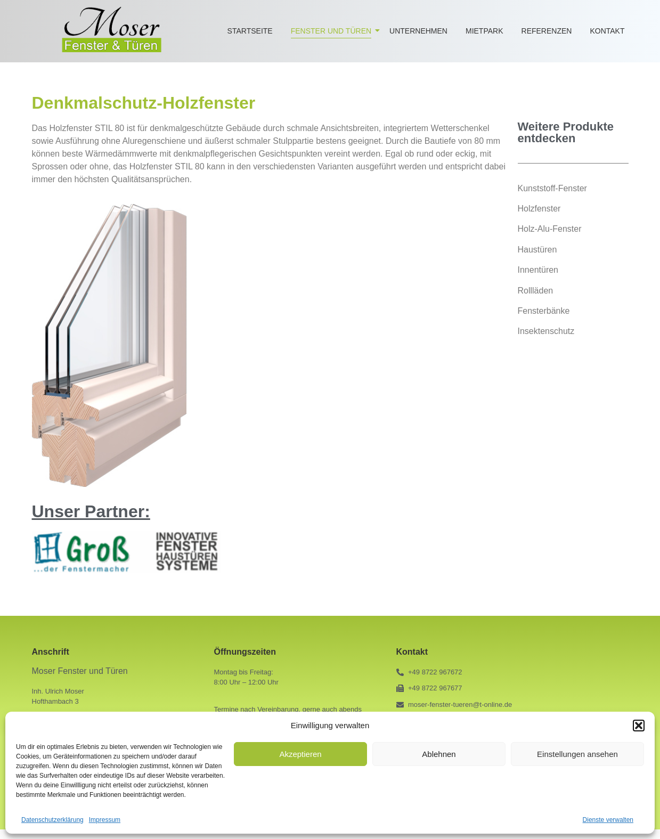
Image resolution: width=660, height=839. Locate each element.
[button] (638, 725)
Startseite (250, 31)
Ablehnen (438, 754)
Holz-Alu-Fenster (550, 228)
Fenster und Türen (333, 31)
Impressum (104, 820)
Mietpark (484, 31)
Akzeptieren (300, 754)
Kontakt (607, 31)
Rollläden (535, 290)
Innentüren (538, 269)
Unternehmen (418, 31)
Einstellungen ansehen (577, 754)
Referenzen (547, 31)
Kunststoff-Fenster (552, 188)
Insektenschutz (546, 331)
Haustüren (537, 249)
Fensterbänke (544, 310)
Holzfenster (539, 208)
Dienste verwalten (608, 820)
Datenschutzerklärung (52, 820)
